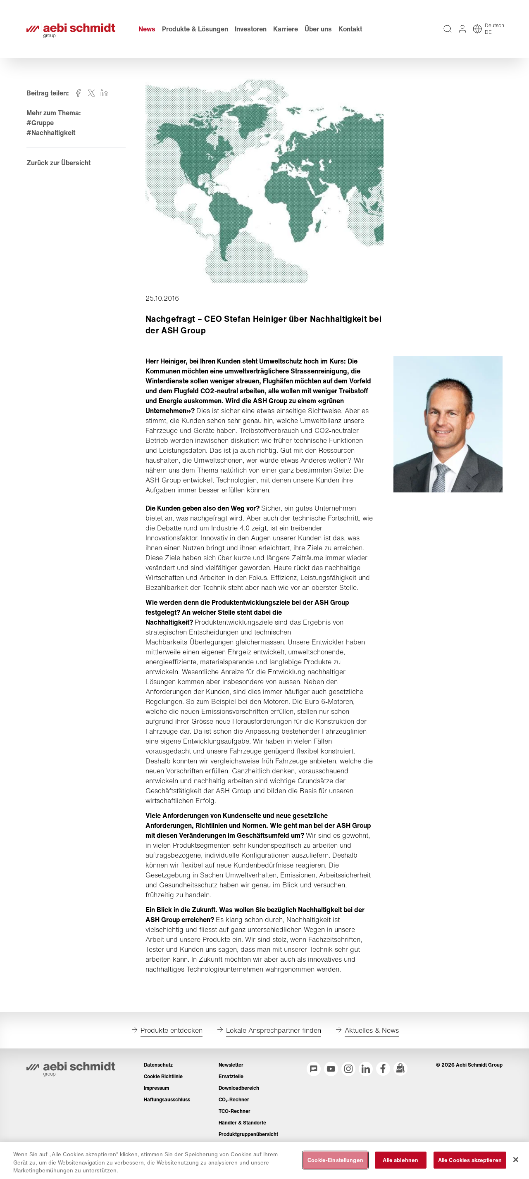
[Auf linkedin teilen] (104, 93)
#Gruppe (40, 123)
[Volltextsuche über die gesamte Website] (447, 29)
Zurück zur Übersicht (58, 163)
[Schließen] (516, 1159)
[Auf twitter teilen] (91, 93)
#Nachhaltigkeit (50, 133)
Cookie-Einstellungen (335, 1160)
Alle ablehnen (400, 1160)
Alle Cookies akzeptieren (470, 1160)
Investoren (251, 29)
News (146, 29)
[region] (264, 1160)
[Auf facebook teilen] (78, 93)
